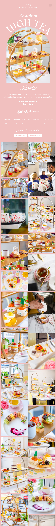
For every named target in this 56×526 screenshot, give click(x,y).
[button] (50, 5)
